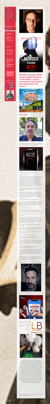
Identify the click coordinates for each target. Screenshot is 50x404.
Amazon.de (10, 73)
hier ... (12, 51)
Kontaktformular (10, 40)
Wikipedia (36, 145)
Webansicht (42, 401)
